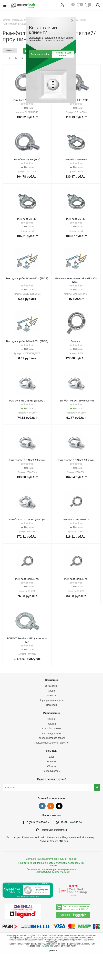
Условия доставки (51, 733)
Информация (51, 713)
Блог (51, 756)
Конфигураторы (51, 771)
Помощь (51, 719)
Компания (51, 680)
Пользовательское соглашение (51, 742)
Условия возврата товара (51, 738)
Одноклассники (50, 806)
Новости (51, 695)
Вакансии (51, 705)
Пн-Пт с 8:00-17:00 (71, 822)
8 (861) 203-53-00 (37, 822)
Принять (52, 950)
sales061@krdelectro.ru (54, 830)
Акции (51, 690)
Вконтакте (42, 806)
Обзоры (51, 766)
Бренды (51, 761)
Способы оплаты (51, 728)
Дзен (59, 806)
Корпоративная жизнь (51, 700)
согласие (44, 946)
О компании (51, 686)
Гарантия (51, 723)
